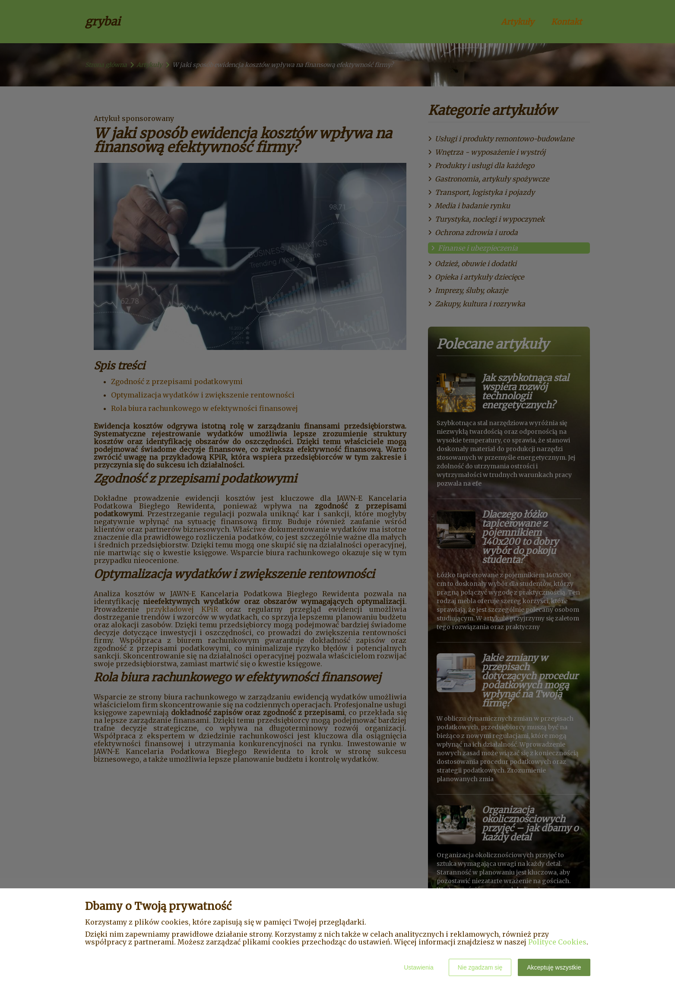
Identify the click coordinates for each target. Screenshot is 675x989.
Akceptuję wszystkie (554, 967)
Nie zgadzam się (480, 967)
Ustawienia (418, 967)
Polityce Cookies (557, 942)
